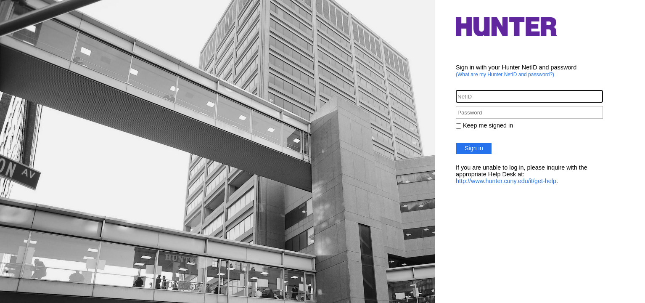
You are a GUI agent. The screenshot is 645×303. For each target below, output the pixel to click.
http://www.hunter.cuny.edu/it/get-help (506, 181)
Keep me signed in (488, 125)
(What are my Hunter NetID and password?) (505, 74)
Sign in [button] (474, 148)
